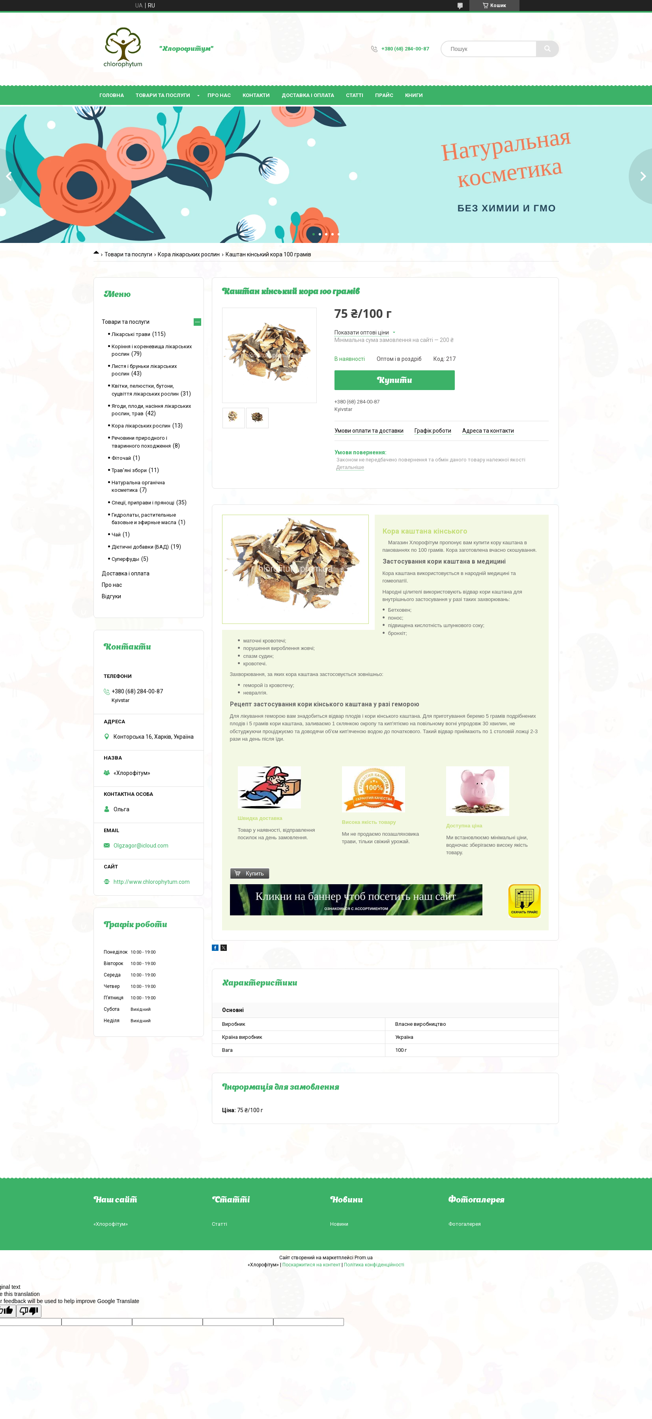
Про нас (219, 95)
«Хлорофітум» (110, 1224)
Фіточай (121, 458)
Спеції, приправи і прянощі (143, 503)
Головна (111, 95)
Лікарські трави (131, 334)
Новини (339, 1224)
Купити (394, 381)
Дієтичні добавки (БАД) (140, 547)
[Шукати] (547, 49)
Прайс (384, 95)
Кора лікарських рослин (189, 254)
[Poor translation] (28, 1311)
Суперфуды (125, 559)
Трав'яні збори (129, 470)
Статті (354, 95)
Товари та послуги (163, 95)
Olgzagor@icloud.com (141, 845)
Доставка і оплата (308, 95)
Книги (414, 95)
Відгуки (111, 596)
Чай (116, 535)
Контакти (256, 95)
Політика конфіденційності (374, 1265)
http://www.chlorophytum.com (152, 882)
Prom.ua (364, 1257)
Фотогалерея (464, 1224)
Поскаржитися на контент (311, 1265)
